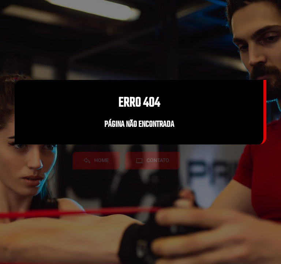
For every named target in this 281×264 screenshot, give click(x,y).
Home (93, 160)
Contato (149, 160)
